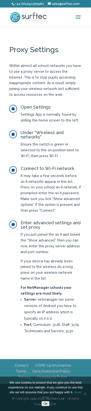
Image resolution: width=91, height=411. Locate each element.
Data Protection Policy (51, 371)
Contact (21, 365)
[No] (85, 393)
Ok (45, 403)
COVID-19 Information (53, 365)
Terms (21, 371)
